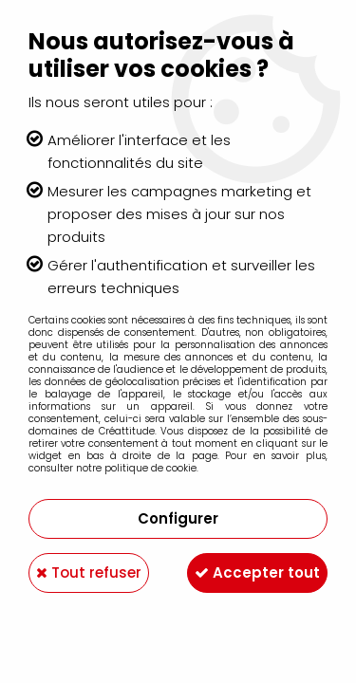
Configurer (178, 518)
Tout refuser (88, 572)
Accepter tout (257, 572)
